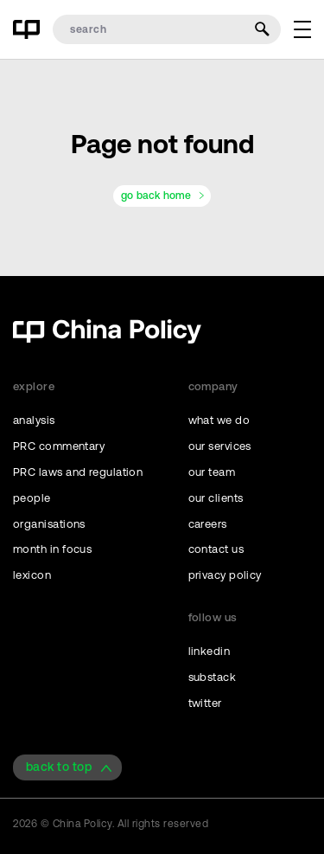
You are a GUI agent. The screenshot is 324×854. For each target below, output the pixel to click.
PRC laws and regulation (78, 472)
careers (207, 523)
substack (212, 677)
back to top (59, 767)
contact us (216, 549)
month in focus (52, 549)
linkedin (209, 651)
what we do (219, 420)
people (32, 497)
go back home (156, 195)
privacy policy (225, 574)
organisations (49, 523)
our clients (216, 497)
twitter (205, 703)
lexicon (32, 574)
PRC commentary (59, 446)
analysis (34, 420)
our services (219, 446)
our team (212, 472)
